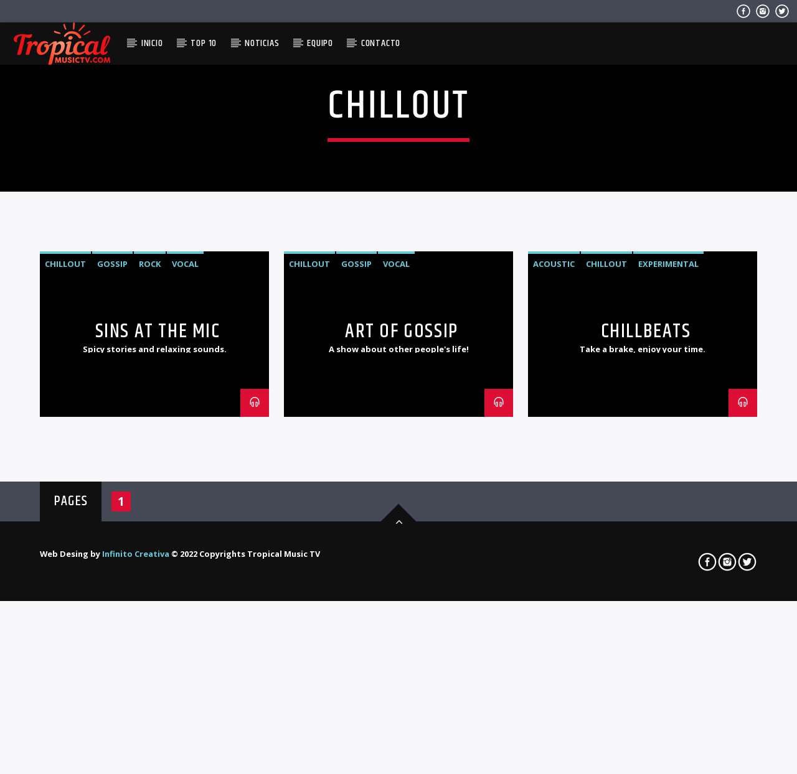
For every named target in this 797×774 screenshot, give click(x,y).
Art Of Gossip (401, 562)
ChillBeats (646, 562)
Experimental (668, 494)
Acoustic (554, 494)
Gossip (112, 494)
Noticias (262, 43)
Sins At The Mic (157, 562)
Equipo (320, 43)
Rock (150, 494)
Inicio (152, 43)
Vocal (185, 494)
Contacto (380, 43)
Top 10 (204, 43)
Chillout (65, 494)
